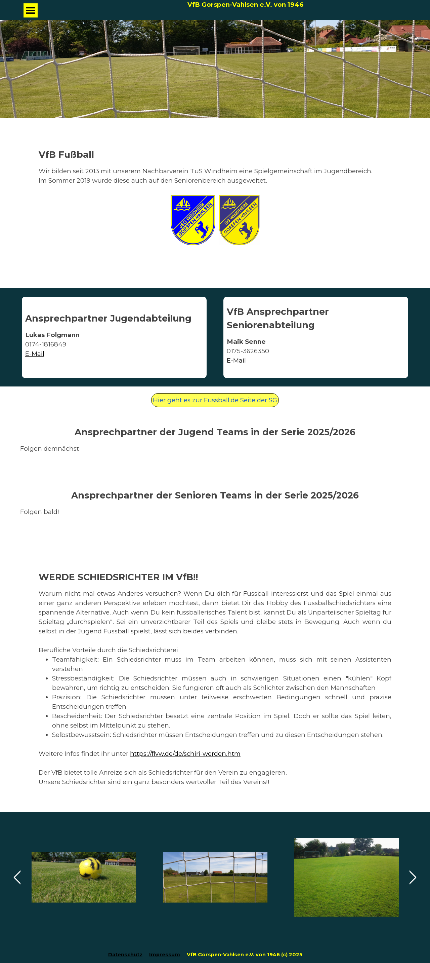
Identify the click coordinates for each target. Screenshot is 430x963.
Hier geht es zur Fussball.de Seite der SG (215, 400)
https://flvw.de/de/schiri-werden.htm (185, 753)
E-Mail (236, 360)
